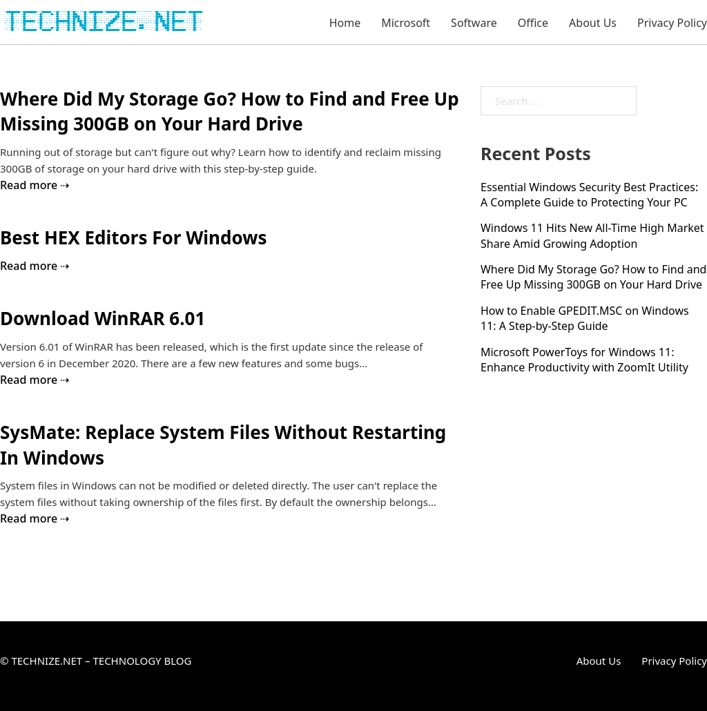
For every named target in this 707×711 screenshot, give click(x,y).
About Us (593, 22)
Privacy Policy (672, 22)
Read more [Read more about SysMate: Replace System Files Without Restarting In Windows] (28, 518)
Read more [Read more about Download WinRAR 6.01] (28, 379)
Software (474, 22)
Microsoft (405, 22)
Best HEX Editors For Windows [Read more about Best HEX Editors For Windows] (133, 237)
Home (345, 22)
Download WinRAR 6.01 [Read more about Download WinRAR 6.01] (102, 318)
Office (533, 22)
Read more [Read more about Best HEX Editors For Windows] (28, 265)
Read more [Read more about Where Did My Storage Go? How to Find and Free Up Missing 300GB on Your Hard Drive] (28, 185)
